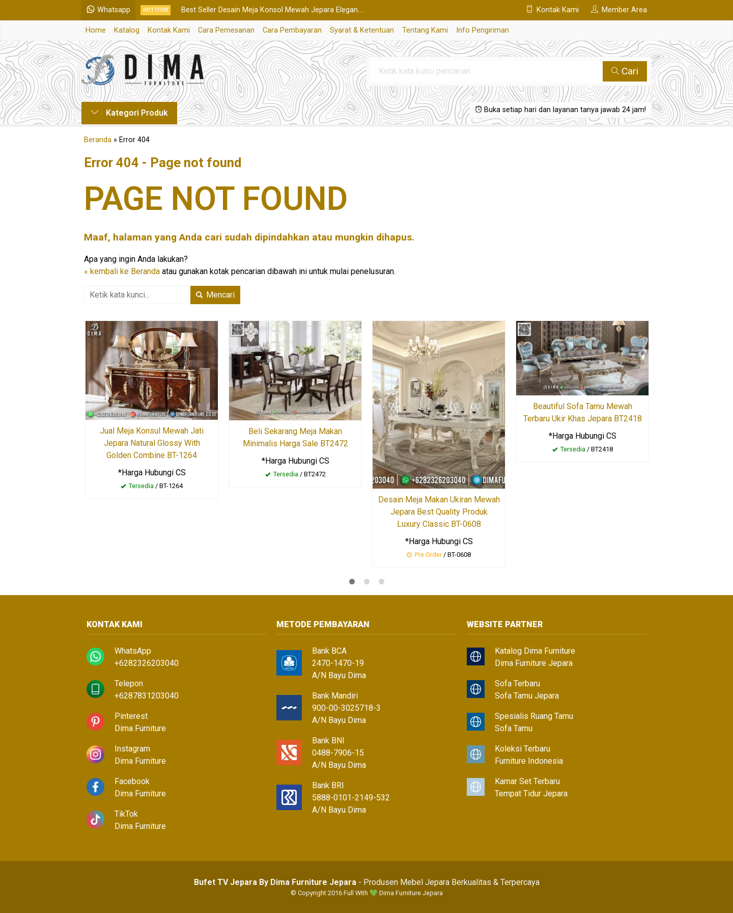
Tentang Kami (425, 30)
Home (96, 30)
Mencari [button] (215, 295)
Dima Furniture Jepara (534, 663)
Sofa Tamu (513, 728)
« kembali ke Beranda (122, 271)
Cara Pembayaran (292, 30)
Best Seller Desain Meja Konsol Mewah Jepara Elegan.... (273, 10)
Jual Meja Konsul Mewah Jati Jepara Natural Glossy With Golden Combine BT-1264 (152, 443)
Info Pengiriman (482, 30)
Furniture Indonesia (529, 761)
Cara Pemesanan (226, 30)
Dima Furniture (140, 728)
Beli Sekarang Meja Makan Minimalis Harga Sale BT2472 (295, 437)
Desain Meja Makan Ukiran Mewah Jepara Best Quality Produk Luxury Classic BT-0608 (439, 512)
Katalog (126, 30)
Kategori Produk (129, 113)
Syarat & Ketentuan (362, 30)
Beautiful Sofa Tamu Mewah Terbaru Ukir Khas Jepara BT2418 (582, 412)
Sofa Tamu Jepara (527, 696)
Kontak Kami (169, 30)
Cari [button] (624, 71)
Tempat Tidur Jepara (531, 793)
